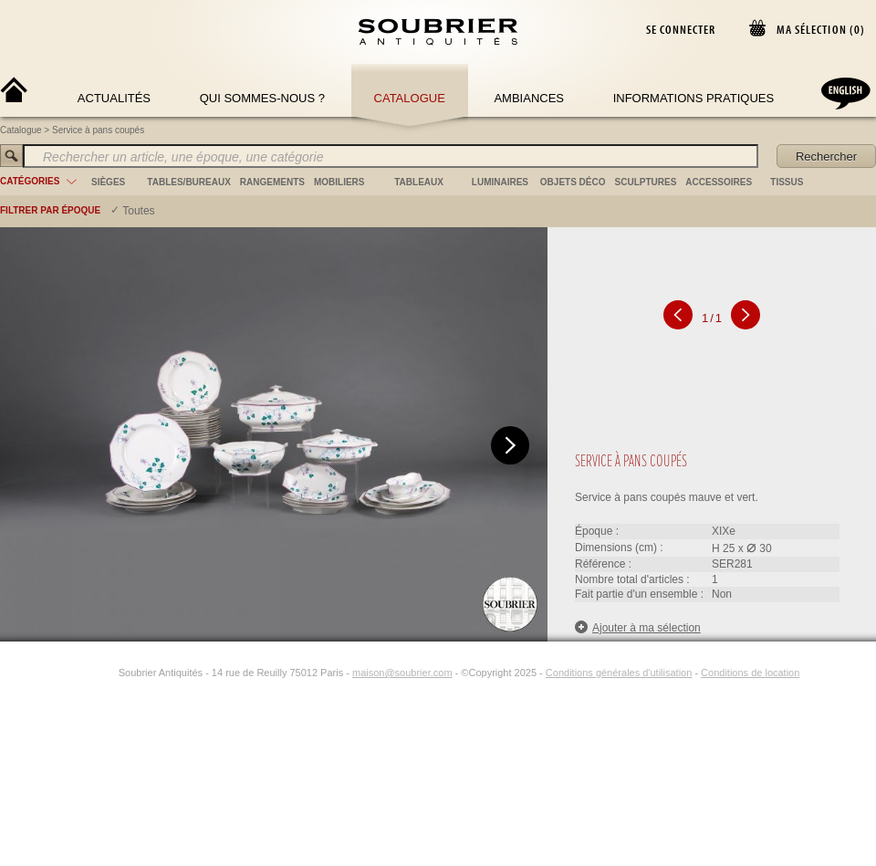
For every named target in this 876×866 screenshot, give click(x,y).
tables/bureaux (188, 182)
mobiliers (339, 182)
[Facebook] (86, 672)
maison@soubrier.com (402, 672)
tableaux (418, 182)
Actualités (114, 98)
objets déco (573, 182)
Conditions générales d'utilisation (619, 672)
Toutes (138, 210)
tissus (786, 182)
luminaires (500, 182)
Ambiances (529, 98)
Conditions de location (750, 672)
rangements (272, 182)
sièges (108, 182)
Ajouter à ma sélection (638, 627)
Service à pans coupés (98, 130)
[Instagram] (107, 672)
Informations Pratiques (693, 98)
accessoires (718, 182)
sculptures (646, 182)
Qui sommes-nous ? (262, 98)
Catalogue (409, 98)
